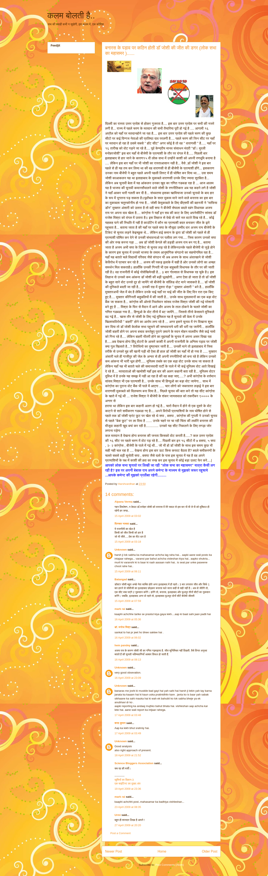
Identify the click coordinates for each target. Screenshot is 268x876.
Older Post (209, 851)
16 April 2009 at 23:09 (128, 677)
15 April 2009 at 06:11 (128, 571)
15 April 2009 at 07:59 (128, 600)
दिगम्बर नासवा (122, 523)
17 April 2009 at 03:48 (128, 715)
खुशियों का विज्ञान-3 (124, 779)
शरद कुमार (120, 723)
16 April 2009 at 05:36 (128, 619)
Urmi (118, 815)
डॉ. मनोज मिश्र (123, 627)
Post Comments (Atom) (169, 864)
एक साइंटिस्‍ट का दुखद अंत (127, 783)
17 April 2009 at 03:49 (128, 733)
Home (162, 851)
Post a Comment (120, 833)
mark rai (120, 608)
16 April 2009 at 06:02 (128, 637)
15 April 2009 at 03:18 (128, 541)
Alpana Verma (124, 501)
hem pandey (122, 645)
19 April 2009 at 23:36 (128, 788)
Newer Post (113, 851)
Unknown (121, 549)
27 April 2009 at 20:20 (128, 825)
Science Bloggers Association (134, 763)
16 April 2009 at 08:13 (128, 659)
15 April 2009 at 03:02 (128, 515)
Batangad (121, 579)
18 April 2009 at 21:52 (128, 755)
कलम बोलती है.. (71, 15)
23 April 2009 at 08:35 (128, 807)
